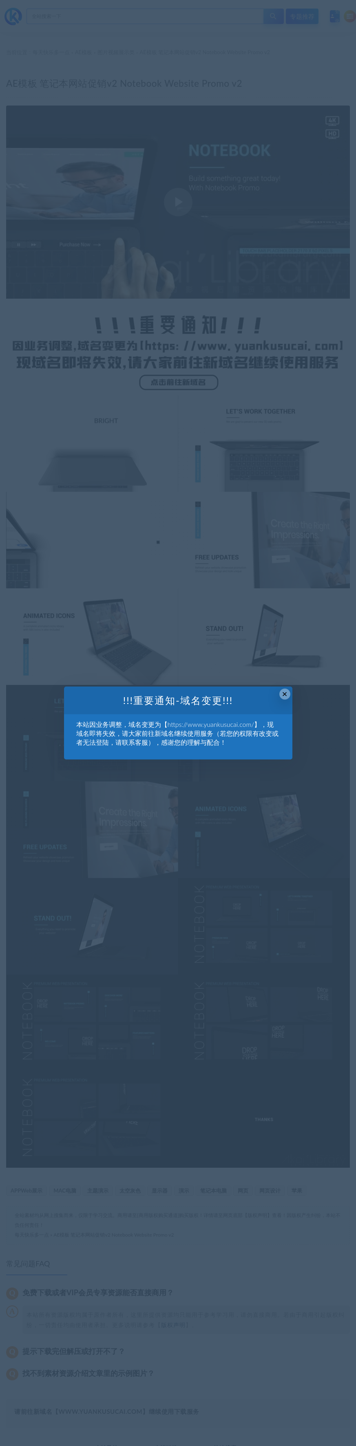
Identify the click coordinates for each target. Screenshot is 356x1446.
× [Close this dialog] (284, 694)
